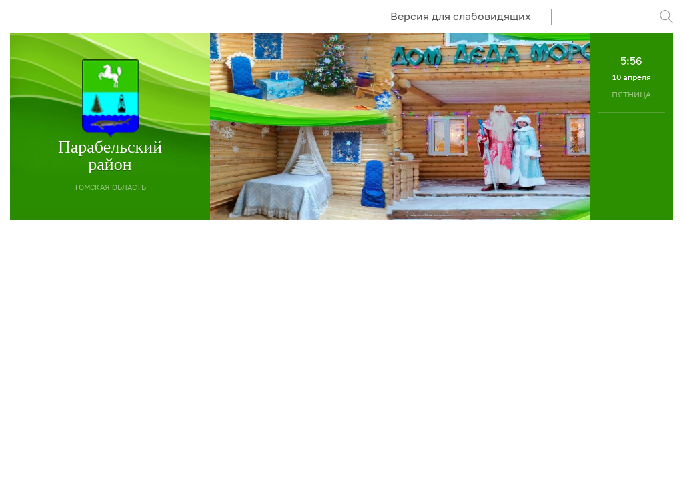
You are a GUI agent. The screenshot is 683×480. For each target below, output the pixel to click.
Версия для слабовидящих (460, 16)
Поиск (666, 16)
